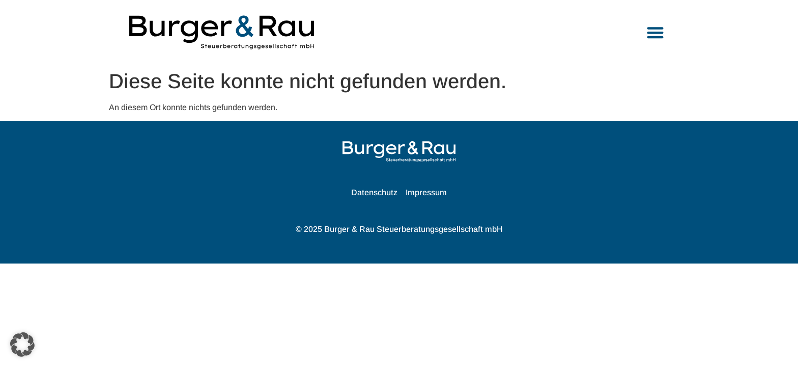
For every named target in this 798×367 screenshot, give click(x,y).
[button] (655, 32)
